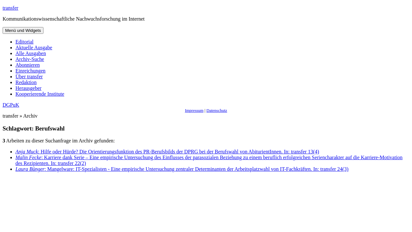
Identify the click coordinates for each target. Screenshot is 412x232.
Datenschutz (216, 110)
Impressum (194, 110)
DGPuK (11, 105)
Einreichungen (30, 70)
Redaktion (26, 82)
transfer (10, 8)
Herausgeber (28, 88)
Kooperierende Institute (39, 94)
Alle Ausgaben (30, 53)
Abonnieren (27, 65)
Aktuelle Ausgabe (33, 47)
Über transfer (29, 76)
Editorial (24, 41)
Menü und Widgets (23, 30)
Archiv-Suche (29, 59)
